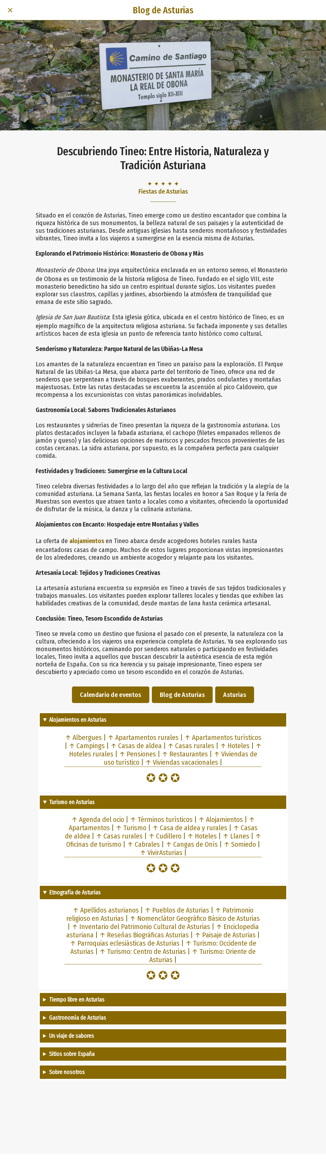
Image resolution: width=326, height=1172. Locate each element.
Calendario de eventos (111, 695)
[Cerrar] (10, 10)
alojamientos (86, 541)
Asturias (234, 695)
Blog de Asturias (182, 695)
